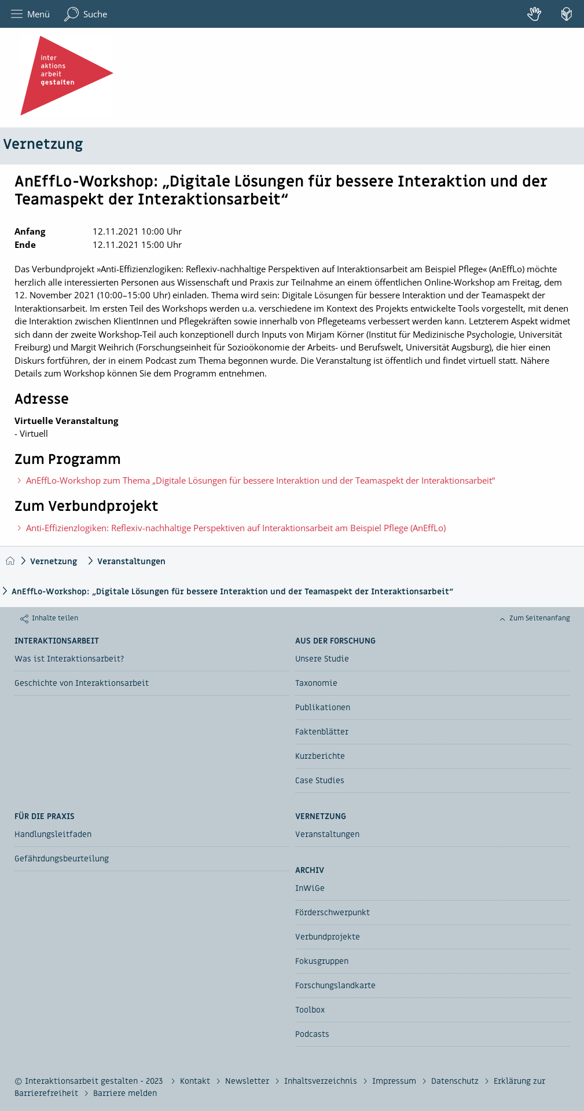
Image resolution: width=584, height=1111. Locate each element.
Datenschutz (456, 1081)
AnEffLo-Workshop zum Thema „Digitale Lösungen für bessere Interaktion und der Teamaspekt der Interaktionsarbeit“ (260, 480)
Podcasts (312, 1034)
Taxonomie (316, 683)
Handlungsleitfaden (52, 834)
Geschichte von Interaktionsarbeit (81, 683)
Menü (30, 14)
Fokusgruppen (321, 961)
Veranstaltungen (131, 561)
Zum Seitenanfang (539, 618)
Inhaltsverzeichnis (321, 1081)
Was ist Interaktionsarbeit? (69, 658)
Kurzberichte (320, 756)
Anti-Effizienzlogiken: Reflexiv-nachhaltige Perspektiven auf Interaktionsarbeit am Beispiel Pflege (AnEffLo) (236, 527)
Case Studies (319, 780)
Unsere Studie (322, 658)
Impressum (395, 1081)
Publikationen (322, 707)
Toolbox (310, 1009)
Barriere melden (125, 1093)
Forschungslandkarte (335, 985)
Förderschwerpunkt (332, 912)
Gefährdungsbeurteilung (61, 858)
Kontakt (196, 1081)
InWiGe (310, 888)
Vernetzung (43, 145)
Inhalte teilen (55, 618)
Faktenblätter (321, 731)
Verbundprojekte (327, 936)
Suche (85, 14)
